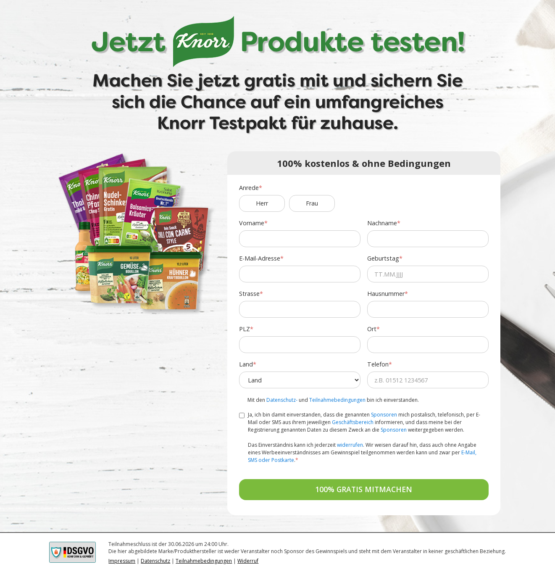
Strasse (249, 294)
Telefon (378, 364)
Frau (312, 203)
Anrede (249, 188)
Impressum (121, 560)
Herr (262, 203)
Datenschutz (155, 560)
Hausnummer (386, 294)
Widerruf (247, 560)
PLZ (244, 329)
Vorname (251, 223)
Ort (371, 329)
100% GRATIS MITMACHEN (363, 489)
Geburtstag (383, 258)
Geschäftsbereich (353, 422)
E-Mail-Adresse (259, 258)
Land (246, 364)
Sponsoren (384, 414)
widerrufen (350, 444)
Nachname (382, 223)
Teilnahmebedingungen (337, 399)
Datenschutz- (281, 399)
